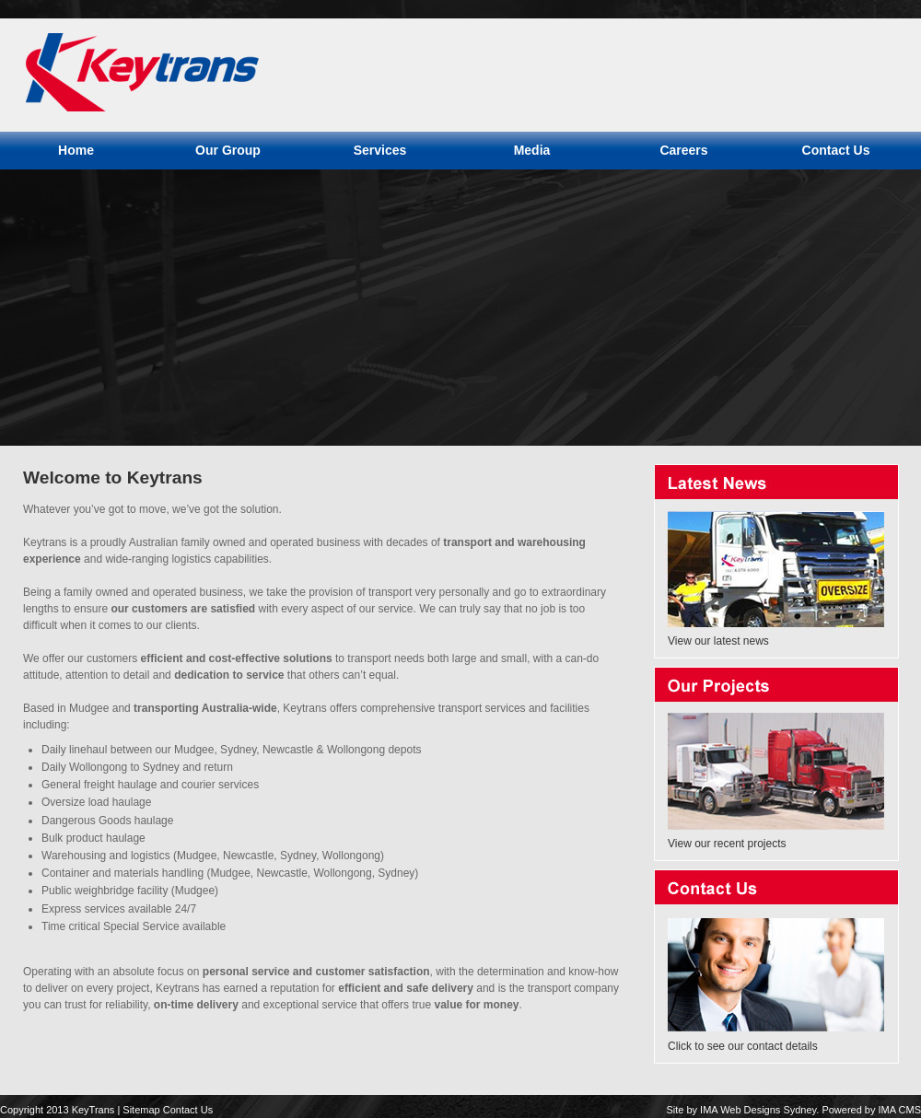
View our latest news (718, 641)
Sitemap (140, 1109)
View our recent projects (727, 843)
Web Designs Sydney (768, 1109)
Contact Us (188, 1109)
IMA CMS (900, 1109)
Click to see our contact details (743, 1046)
